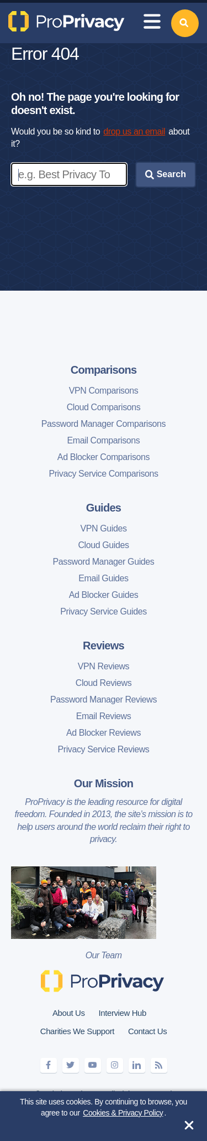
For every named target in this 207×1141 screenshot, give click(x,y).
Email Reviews (103, 716)
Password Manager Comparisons (103, 423)
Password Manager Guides (104, 561)
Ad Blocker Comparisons (103, 457)
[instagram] (115, 1065)
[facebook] (48, 1065)
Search (165, 174)
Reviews (103, 645)
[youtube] (92, 1065)
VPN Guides (103, 528)
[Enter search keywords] (69, 174)
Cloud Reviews (104, 683)
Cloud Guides (103, 545)
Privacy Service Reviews (104, 749)
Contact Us (147, 1031)
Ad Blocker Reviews (103, 732)
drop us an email (134, 131)
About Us (68, 1013)
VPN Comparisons (104, 390)
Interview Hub (122, 1013)
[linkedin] (137, 1065)
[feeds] (159, 1065)
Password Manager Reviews (103, 699)
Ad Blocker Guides (104, 595)
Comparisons (104, 370)
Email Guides (103, 578)
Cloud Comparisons (104, 407)
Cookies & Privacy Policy (123, 1112)
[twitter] (70, 1065)
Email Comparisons (103, 440)
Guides (103, 508)
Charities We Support (77, 1031)
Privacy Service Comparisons (103, 473)
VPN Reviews (103, 666)
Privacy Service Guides (103, 611)
